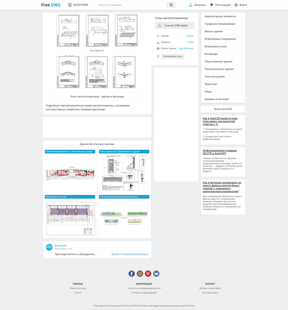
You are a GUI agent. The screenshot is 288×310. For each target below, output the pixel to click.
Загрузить (200, 4)
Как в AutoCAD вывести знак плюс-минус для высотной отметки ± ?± (220, 121)
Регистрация (223, 4)
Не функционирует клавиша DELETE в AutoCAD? (220, 152)
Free (51, 5)
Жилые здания (214, 31)
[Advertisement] (176, 125)
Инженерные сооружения (220, 38)
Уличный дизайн (215, 76)
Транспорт (211, 84)
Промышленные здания (219, 69)
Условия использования (144, 292)
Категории (80, 4)
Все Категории (210, 292)
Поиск (78, 292)
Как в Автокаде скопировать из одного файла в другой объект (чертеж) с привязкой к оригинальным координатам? (222, 187)
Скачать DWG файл (176, 25)
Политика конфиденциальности (144, 288)
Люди (208, 91)
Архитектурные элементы (220, 16)
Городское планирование (220, 23)
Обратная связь (78, 288)
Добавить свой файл (210, 288)
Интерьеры (211, 53)
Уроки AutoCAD (223, 109)
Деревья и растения (217, 99)
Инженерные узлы (172, 56)
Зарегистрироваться (136, 254)
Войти (243, 4)
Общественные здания (218, 61)
